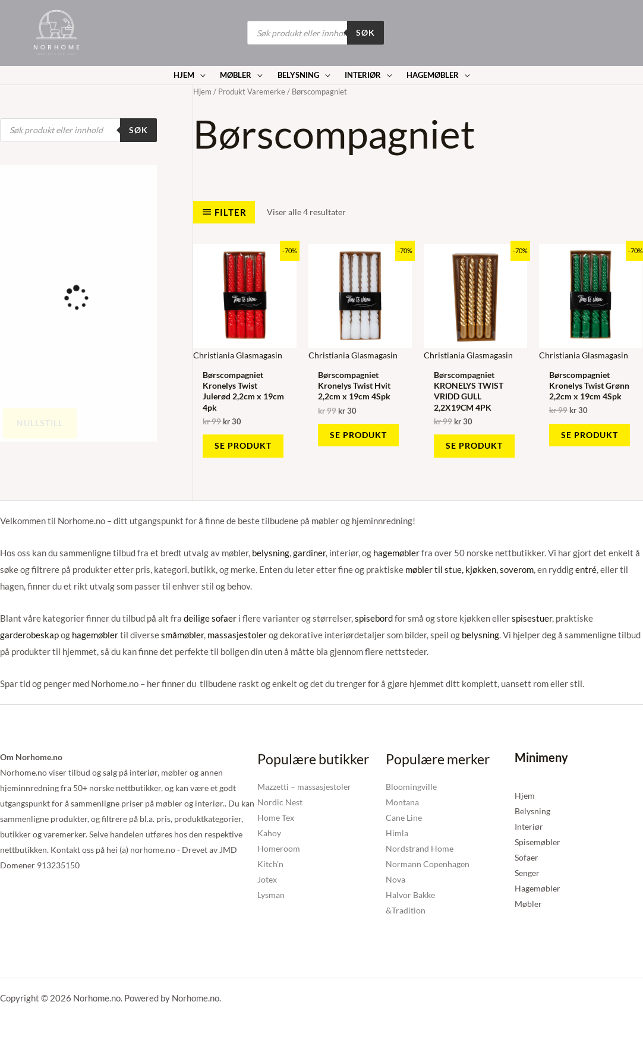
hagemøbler (396, 552)
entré (586, 569)
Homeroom (278, 848)
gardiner (309, 552)
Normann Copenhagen (427, 864)
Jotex (267, 879)
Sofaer (526, 857)
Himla (397, 833)
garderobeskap (29, 634)
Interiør (529, 826)
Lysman (271, 895)
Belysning (532, 811)
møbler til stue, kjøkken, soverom (469, 569)
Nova (395, 879)
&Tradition (405, 910)
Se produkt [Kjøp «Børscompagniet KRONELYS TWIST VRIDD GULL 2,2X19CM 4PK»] (474, 445)
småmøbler (182, 634)
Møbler (528, 904)
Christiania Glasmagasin (237, 355)
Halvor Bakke (410, 895)
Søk (365, 32)
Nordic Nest (279, 802)
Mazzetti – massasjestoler (304, 787)
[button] (189, 75)
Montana (402, 802)
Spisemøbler (537, 842)
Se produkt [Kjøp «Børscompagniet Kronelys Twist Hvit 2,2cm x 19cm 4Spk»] (358, 435)
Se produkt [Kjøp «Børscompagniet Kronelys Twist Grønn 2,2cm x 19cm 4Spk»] (589, 435)
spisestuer (532, 618)
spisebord (374, 618)
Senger (527, 873)
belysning (270, 552)
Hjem (202, 91)
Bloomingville (411, 787)
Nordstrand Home (419, 848)
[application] (199, 75)
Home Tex (275, 817)
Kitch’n (270, 864)
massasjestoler (237, 634)
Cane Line (404, 817)
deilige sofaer (210, 618)
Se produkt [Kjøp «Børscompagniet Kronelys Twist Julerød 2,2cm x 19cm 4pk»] (243, 445)
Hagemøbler (537, 888)
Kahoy (269, 833)
